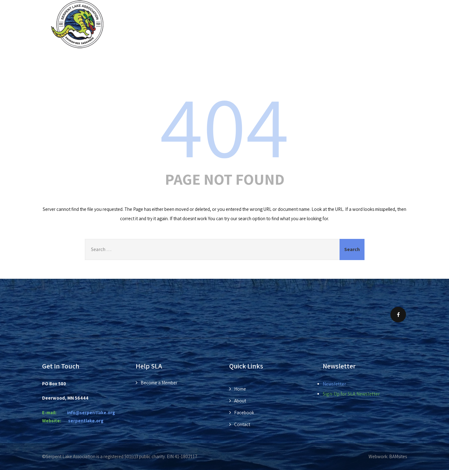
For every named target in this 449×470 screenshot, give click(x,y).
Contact (376, 61)
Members (238, 61)
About (131, 61)
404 (224, 125)
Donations (285, 61)
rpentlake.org (86, 421)
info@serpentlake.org (91, 412)
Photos (330, 61)
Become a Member (159, 383)
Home (95, 61)
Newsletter (334, 384)
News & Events (183, 61)
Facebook (244, 412)
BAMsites (398, 456)
